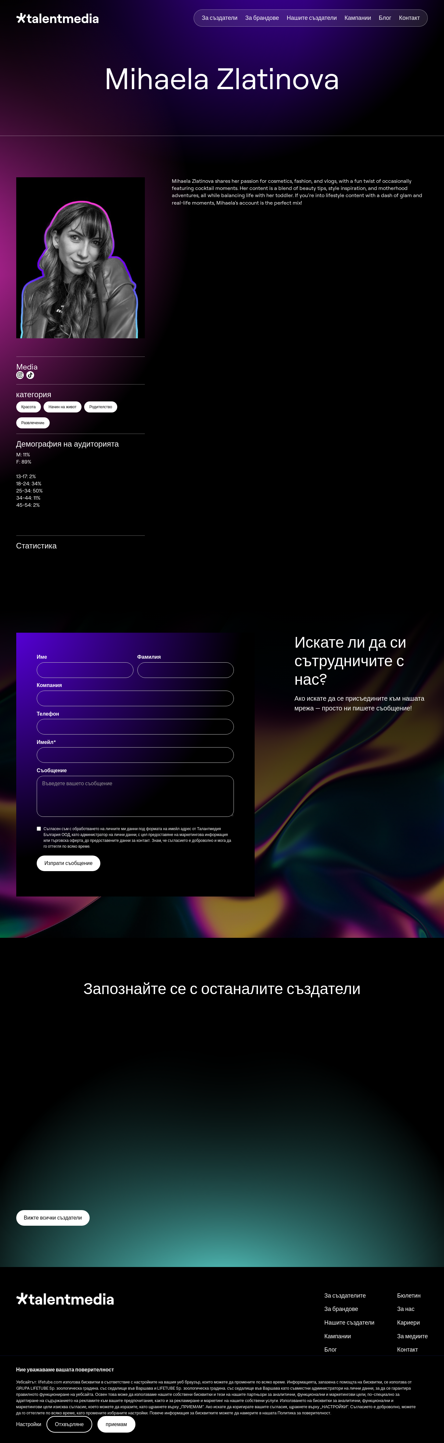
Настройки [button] (29, 1424)
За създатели (219, 17)
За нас (405, 1309)
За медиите (412, 1336)
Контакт (409, 17)
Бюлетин (409, 1296)
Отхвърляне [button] (69, 1424)
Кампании (358, 17)
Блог (385, 17)
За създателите (345, 1296)
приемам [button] (116, 1424)
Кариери (408, 1323)
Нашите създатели (312, 17)
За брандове (262, 17)
